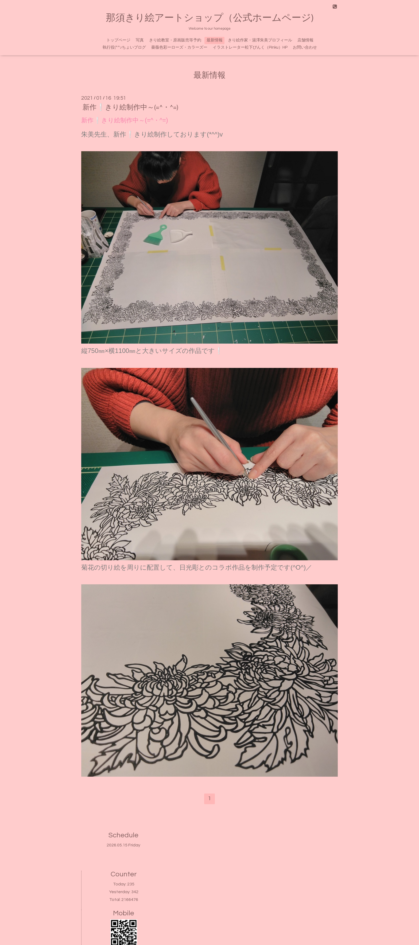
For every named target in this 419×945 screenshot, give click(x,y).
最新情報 (215, 40)
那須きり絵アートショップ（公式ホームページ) (209, 18)
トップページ (118, 40)
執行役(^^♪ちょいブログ (124, 47)
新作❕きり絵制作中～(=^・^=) (130, 107)
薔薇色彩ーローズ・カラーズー (179, 47)
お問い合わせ (305, 47)
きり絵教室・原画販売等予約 (175, 40)
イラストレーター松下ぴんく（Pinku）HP (250, 47)
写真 (140, 40)
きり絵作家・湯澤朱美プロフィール (260, 40)
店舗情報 (305, 40)
